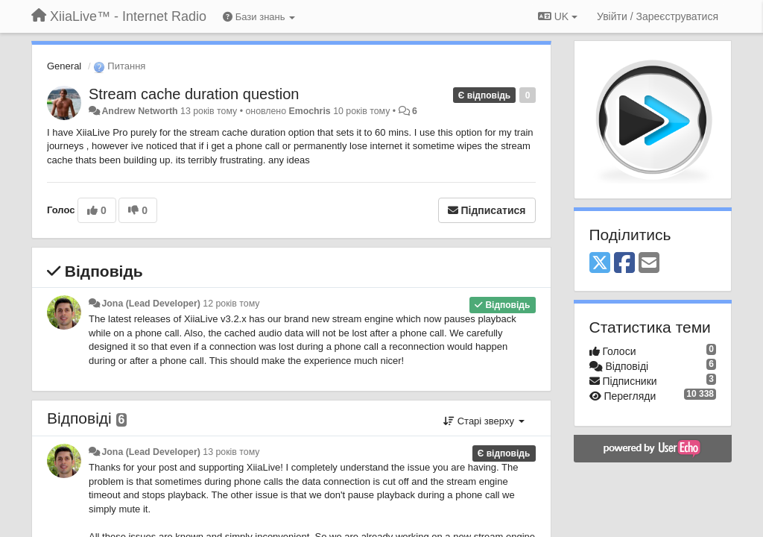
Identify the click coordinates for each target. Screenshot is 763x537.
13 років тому (231, 452)
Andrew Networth (139, 111)
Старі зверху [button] (483, 421)
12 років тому (231, 303)
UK (557, 16)
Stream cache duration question (194, 94)
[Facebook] (624, 264)
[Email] (649, 264)
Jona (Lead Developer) (150, 303)
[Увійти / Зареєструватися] (657, 16)
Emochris (309, 111)
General (64, 66)
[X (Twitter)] (599, 264)
